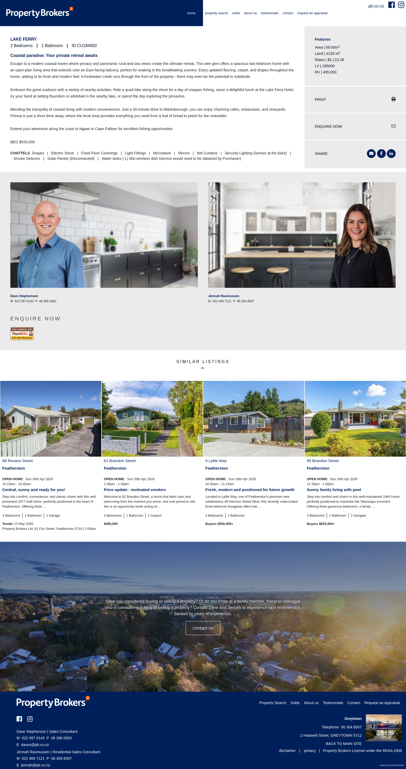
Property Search (216, 13)
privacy (310, 751)
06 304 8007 (59, 758)
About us (250, 13)
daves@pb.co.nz (35, 745)
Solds (236, 13)
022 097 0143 (31, 738)
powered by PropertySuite (392, 765)
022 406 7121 (31, 758)
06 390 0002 (59, 738)
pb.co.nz (376, 6)
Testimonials (270, 13)
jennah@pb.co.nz (35, 765)
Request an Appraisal (313, 13)
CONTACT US (203, 628)
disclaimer (287, 751)
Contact (287, 13)
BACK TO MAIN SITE (344, 744)
